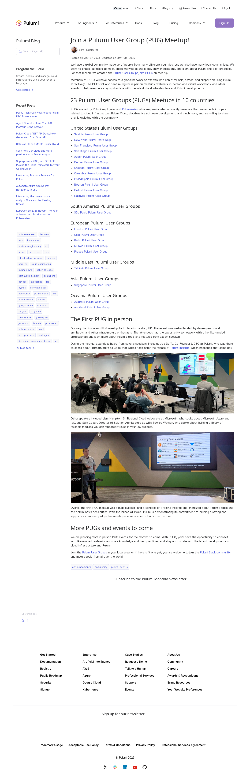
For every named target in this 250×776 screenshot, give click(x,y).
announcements (81, 568)
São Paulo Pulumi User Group (92, 213)
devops (22, 283)
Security (45, 683)
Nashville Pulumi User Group (92, 196)
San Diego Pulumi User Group (93, 152)
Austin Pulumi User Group (90, 157)
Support (130, 683)
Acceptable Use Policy (83, 746)
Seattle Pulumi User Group (91, 135)
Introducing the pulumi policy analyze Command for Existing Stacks (33, 201)
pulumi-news (25, 271)
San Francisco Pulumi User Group (95, 146)
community (24, 294)
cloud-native (25, 318)
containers (49, 277)
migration (36, 312)
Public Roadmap (51, 676)
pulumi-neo (51, 324)
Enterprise (89, 655)
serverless (34, 253)
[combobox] (37, 52)
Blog (156, 24)
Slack (139, 9)
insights (22, 312)
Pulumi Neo (187, 9)
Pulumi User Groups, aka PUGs (133, 74)
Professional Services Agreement (183, 746)
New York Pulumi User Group (92, 141)
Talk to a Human (136, 669)
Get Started (47, 655)
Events (129, 690)
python (22, 288)
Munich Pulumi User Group (91, 247)
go (55, 342)
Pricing (173, 24)
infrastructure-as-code (30, 259)
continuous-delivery (28, 277)
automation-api (38, 288)
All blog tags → (25, 348)
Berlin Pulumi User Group (89, 241)
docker (42, 300)
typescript (36, 283)
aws (20, 241)
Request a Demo (136, 662)
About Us (173, 655)
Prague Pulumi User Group (90, 252)
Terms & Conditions (117, 746)
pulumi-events (25, 300)
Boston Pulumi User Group (91, 185)
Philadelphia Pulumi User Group (94, 180)
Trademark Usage (51, 746)
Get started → (24, 90)
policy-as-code (44, 271)
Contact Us (208, 9)
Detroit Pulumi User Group (91, 191)
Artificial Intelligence (96, 662)
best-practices (26, 336)
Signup (45, 690)
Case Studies (134, 655)
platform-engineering (29, 247)
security (22, 265)
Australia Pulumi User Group (91, 303)
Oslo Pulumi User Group (89, 236)
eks (54, 294)
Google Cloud (92, 683)
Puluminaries (130, 110)
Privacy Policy (145, 746)
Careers (172, 669)
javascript (23, 324)
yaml (41, 330)
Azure (87, 676)
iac (47, 283)
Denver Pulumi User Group (91, 163)
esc (47, 253)
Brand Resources (178, 683)
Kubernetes (90, 690)
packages (44, 336)
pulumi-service (26, 330)
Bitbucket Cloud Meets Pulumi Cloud (37, 145)
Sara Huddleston (89, 50)
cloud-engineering (41, 265)
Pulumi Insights (179, 349)
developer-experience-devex (34, 342)
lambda (37, 324)
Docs (152, 9)
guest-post (42, 318)
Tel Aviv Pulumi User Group (91, 269)
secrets (51, 259)
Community (175, 662)
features (44, 235)
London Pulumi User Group (91, 230)
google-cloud (25, 306)
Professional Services (139, 676)
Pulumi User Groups (94, 553)
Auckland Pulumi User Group (92, 308)
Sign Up (224, 24)
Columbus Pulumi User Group (92, 174)
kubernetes (33, 241)
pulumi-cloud (41, 294)
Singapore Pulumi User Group (92, 286)
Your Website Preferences (185, 690)
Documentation (50, 662)
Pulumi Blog (28, 42)
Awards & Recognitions (182, 676)
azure (21, 253)
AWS (86, 669)
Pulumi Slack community (215, 553)
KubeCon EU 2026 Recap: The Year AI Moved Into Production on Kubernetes (37, 215)
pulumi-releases (27, 235)
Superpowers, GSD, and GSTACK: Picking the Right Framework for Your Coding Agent (37, 166)
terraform (42, 306)
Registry (167, 9)
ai (46, 247)
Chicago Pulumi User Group (91, 169)
